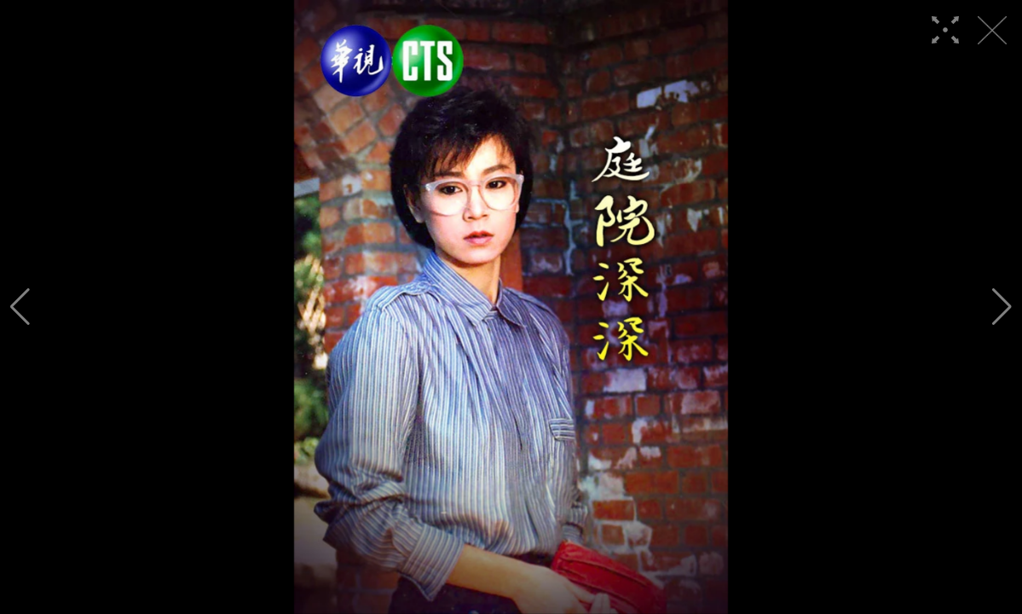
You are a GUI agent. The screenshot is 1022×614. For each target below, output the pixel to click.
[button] (20, 307)
